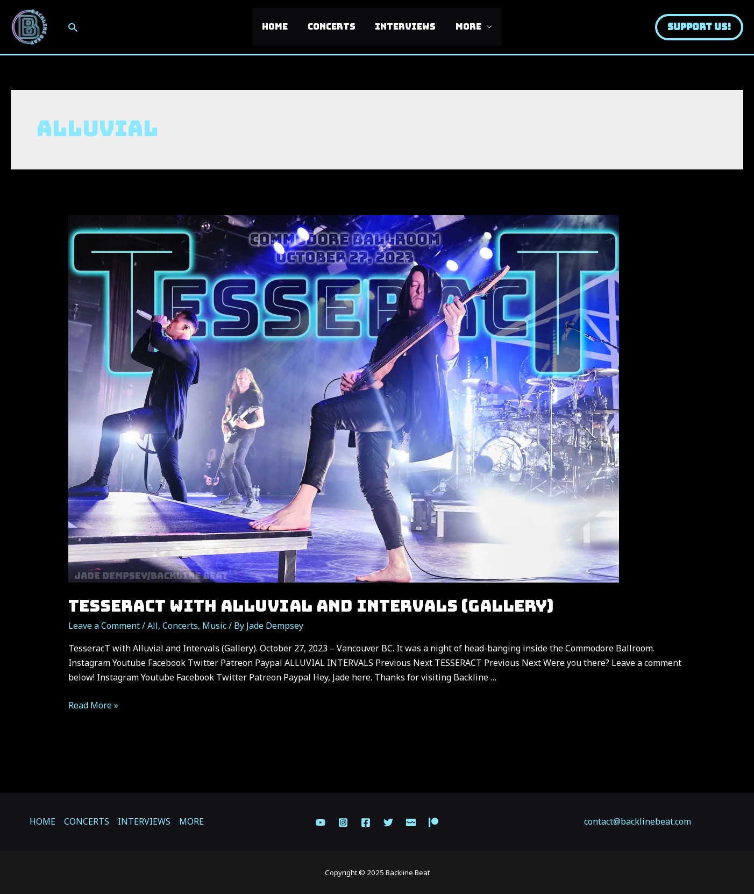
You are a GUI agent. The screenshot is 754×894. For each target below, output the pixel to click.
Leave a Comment (104, 626)
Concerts (180, 626)
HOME (278, 26)
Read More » (93, 705)
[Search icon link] (73, 27)
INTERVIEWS (404, 26)
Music (214, 626)
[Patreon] (433, 822)
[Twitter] (388, 822)
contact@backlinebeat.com (637, 821)
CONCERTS (333, 26)
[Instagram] (343, 822)
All (152, 626)
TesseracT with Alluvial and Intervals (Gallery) (310, 605)
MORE (465, 26)
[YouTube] (320, 822)
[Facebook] (366, 822)
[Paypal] (411, 822)
